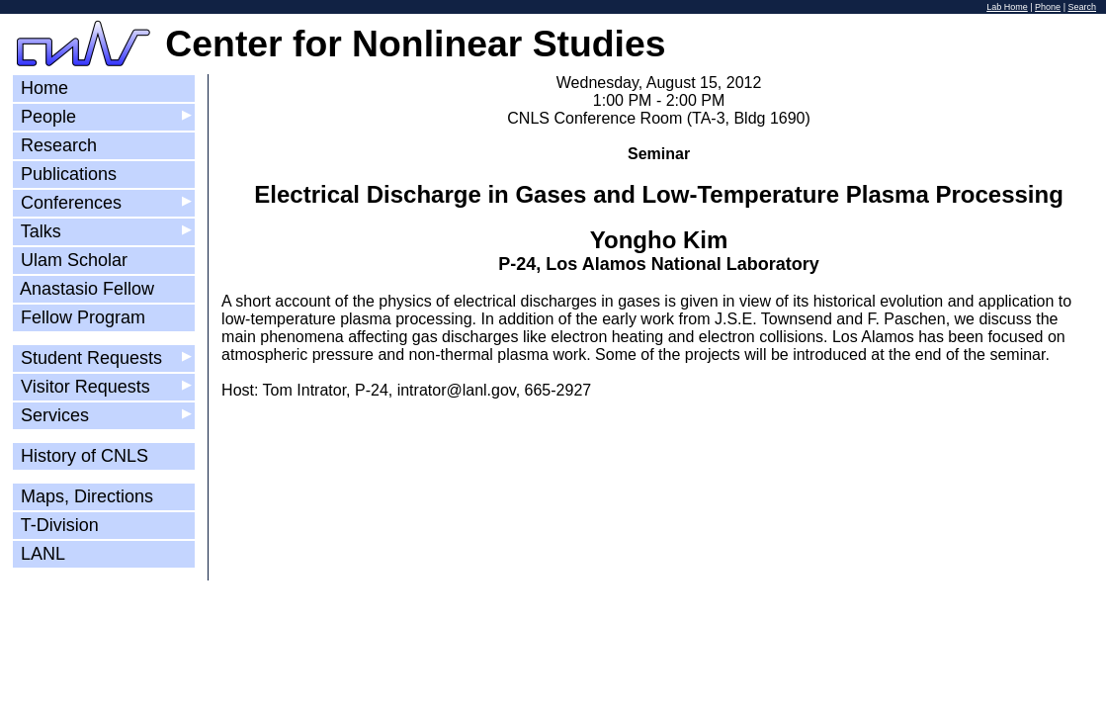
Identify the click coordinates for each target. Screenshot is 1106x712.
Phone (1048, 7)
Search (1081, 7)
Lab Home (1007, 7)
